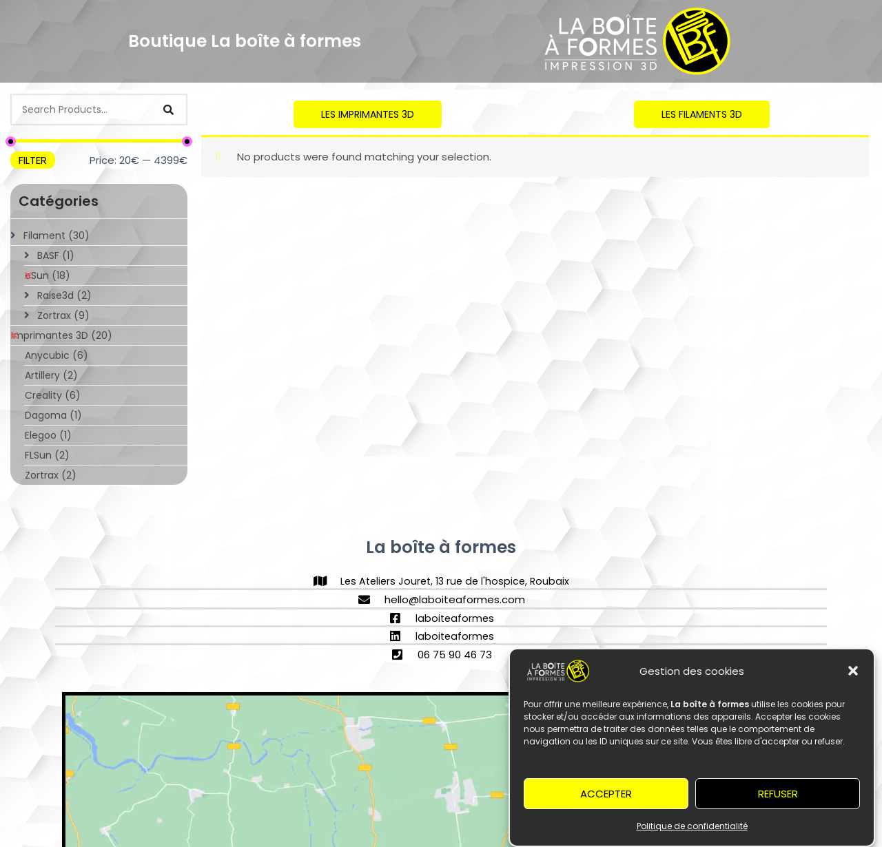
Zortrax (63, 315)
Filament (56, 235)
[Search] (169, 109)
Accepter (606, 796)
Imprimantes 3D (61, 335)
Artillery (51, 375)
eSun (47, 275)
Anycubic (56, 355)
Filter (33, 160)
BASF (55, 255)
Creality (53, 395)
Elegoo (48, 435)
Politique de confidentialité (692, 829)
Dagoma (53, 415)
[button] (853, 674)
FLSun (47, 455)
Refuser (778, 796)
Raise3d (64, 295)
